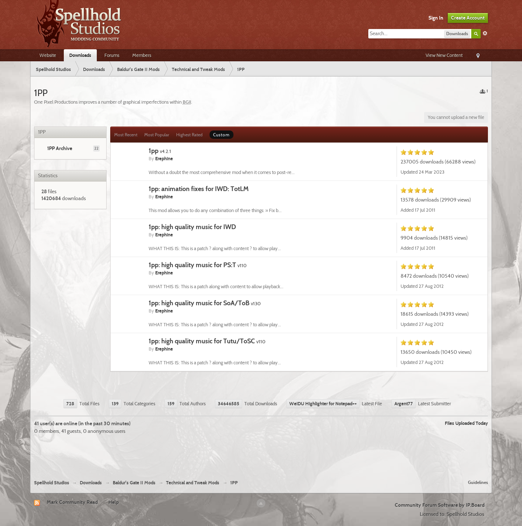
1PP (234, 482)
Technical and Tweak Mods (192, 482)
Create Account (468, 18)
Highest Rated (189, 134)
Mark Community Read (72, 502)
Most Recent (125, 134)
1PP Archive (59, 148)
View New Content (444, 55)
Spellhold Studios (51, 482)
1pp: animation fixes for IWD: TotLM (199, 188)
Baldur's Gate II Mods (134, 482)
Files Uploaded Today (466, 423)
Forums (111, 55)
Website (48, 55)
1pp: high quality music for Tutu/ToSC (207, 341)
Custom (221, 134)
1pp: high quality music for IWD (192, 227)
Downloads (80, 55)
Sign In (435, 18)
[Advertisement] (261, 454)
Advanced (485, 33)
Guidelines (478, 482)
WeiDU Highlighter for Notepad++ (323, 403)
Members (141, 55)
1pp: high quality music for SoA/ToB (205, 303)
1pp (160, 150)
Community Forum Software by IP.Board (440, 505)
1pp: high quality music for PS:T (197, 265)
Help (113, 502)
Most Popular (156, 134)
